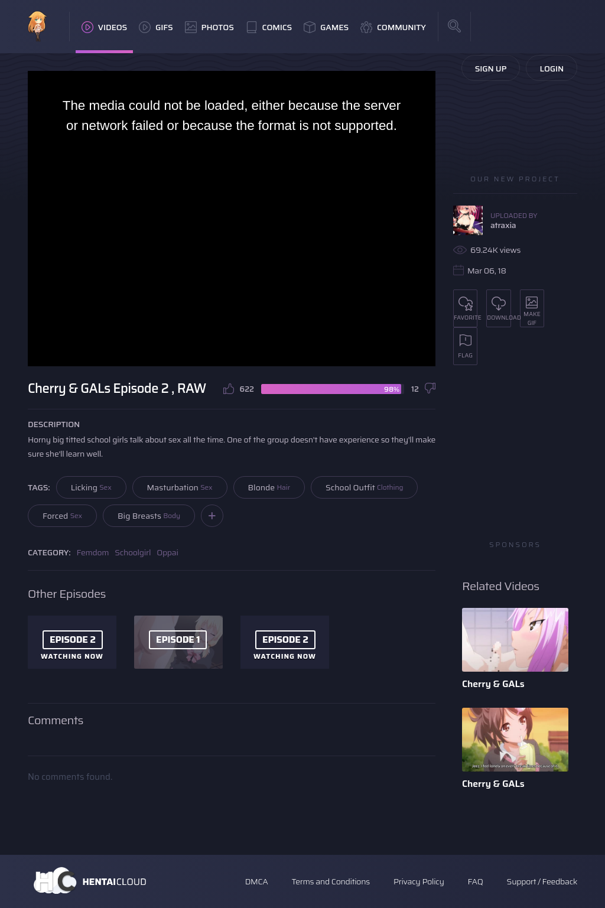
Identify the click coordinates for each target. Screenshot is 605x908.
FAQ (475, 881)
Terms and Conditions (330, 881)
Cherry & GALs (493, 683)
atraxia (503, 225)
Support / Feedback (542, 881)
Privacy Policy (418, 881)
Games (326, 27)
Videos (104, 27)
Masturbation (180, 487)
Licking (91, 487)
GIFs (156, 27)
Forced (62, 515)
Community (393, 27)
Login (551, 68)
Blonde (269, 487)
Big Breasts (149, 515)
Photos (209, 27)
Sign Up (491, 68)
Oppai (167, 552)
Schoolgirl (133, 552)
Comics (269, 27)
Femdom (93, 552)
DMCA (256, 881)
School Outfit (365, 487)
